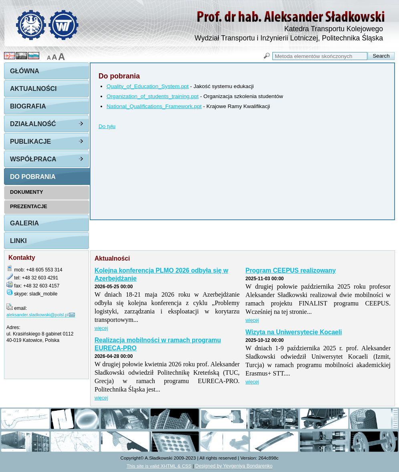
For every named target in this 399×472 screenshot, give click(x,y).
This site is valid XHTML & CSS (159, 465)
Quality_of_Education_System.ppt (148, 86)
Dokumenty (26, 192)
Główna (24, 71)
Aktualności (33, 88)
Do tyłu (107, 126)
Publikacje (30, 141)
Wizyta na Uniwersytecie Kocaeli (294, 332)
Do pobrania (33, 176)
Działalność (33, 124)
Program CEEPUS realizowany (291, 270)
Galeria (24, 223)
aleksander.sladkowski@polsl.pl (37, 314)
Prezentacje (28, 206)
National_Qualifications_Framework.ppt (154, 106)
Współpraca (33, 159)
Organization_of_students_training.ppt (153, 96)
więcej (101, 328)
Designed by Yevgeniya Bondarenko (233, 466)
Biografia (28, 106)
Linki (18, 240)
